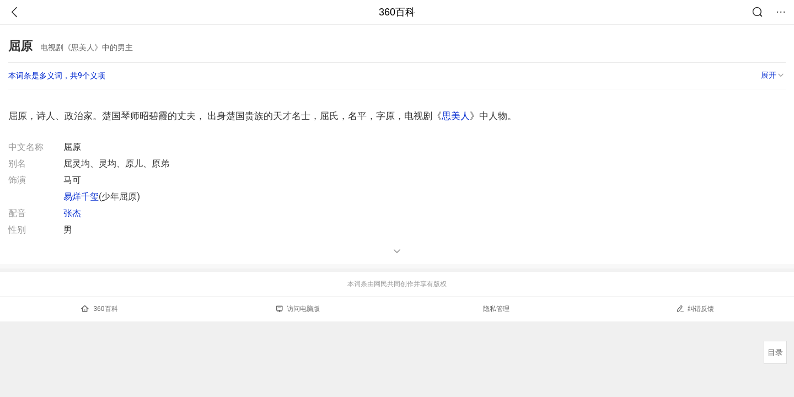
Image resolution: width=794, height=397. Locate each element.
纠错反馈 (695, 308)
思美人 (456, 115)
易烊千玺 (81, 196)
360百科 (397, 12)
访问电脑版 (298, 309)
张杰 (72, 213)
